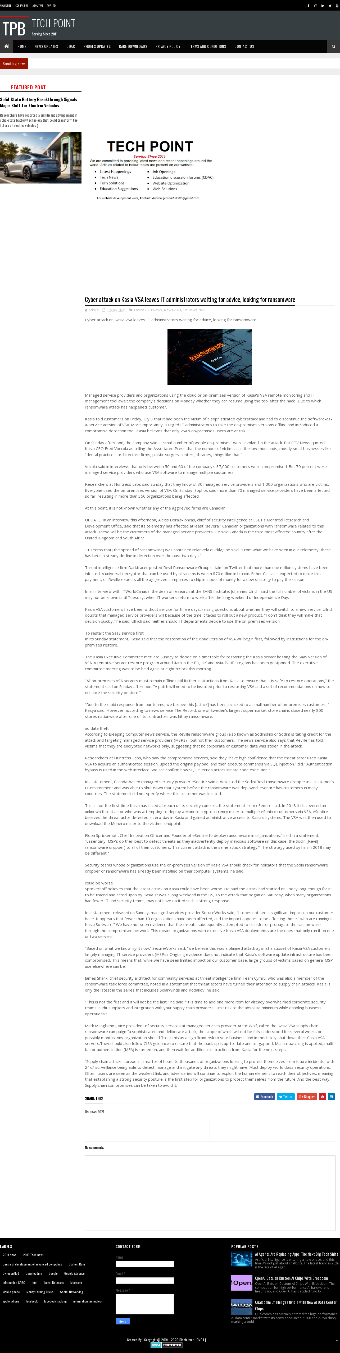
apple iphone (11, 1301)
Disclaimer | (188, 1339)
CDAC (70, 46)
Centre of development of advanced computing (32, 1264)
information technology (88, 1301)
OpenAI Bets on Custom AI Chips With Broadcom (291, 1278)
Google (53, 1273)
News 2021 (172, 310)
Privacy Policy (168, 46)
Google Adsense (74, 1273)
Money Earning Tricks (39, 1292)
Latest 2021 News (148, 310)
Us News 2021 (194, 310)
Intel (34, 1282)
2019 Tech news (33, 1255)
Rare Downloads (133, 46)
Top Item (52, 5)
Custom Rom (77, 1264)
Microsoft (76, 1282)
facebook (32, 1301)
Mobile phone (11, 1292)
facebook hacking (55, 1301)
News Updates (46, 46)
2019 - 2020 (169, 1339)
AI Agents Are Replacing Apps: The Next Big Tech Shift (296, 1254)
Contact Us (22, 5)
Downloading (34, 1273)
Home (21, 46)
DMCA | (201, 1339)
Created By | (135, 1339)
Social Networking (71, 1292)
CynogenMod (11, 1273)
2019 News (9, 1255)
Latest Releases (54, 1282)
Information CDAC (14, 1282)
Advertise (5, 5)
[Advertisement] (42, 269)
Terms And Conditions (207, 46)
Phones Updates (97, 46)
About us (38, 5)
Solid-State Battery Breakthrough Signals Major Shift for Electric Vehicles (38, 102)
